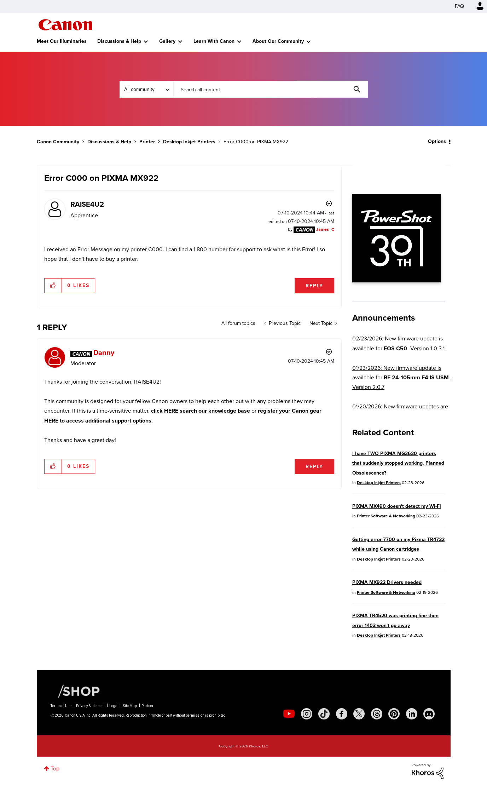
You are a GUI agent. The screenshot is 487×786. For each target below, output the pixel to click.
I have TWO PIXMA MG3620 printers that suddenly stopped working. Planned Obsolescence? (398, 463)
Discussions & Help (119, 41)
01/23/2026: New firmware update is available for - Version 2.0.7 (401, 377)
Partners (148, 706)
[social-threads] (376, 713)
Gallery (167, 41)
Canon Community (65, 25)
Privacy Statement (90, 706)
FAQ (459, 6)
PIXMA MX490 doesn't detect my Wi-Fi (396, 506)
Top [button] (55, 768)
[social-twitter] (359, 713)
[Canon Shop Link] (75, 691)
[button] (53, 286)
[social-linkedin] (411, 713)
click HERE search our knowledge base (200, 411)
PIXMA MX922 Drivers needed (387, 582)
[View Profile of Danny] (103, 352)
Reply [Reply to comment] (314, 466)
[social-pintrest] (394, 713)
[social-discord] (429, 713)
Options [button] (437, 141)
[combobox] (270, 89)
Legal (113, 706)
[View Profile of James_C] (325, 229)
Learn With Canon (213, 41)
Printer (147, 141)
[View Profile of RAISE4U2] (87, 204)
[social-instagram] (306, 713)
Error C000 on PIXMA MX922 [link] (256, 141)
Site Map (130, 706)
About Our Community (278, 41)
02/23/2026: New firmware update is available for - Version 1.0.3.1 (398, 343)
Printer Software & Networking (386, 516)
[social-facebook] (341, 713)
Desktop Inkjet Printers (189, 141)
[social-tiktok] (324, 713)
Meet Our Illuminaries (62, 41)
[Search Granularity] (146, 89)
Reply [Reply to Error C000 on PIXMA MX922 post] (314, 285)
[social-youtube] (289, 713)
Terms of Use (61, 706)
